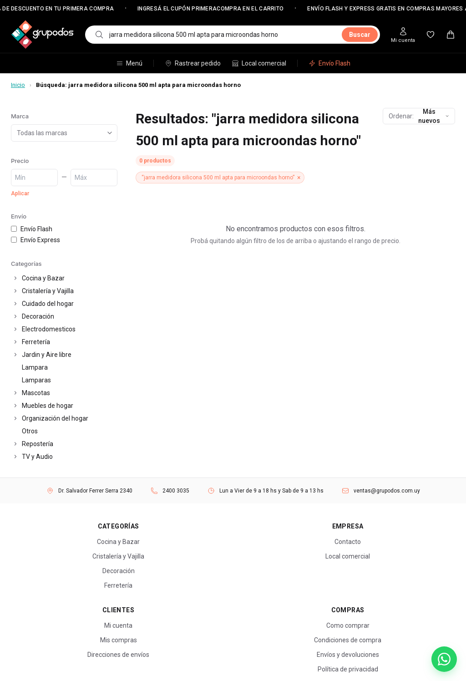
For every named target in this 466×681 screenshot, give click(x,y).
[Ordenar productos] (419, 116)
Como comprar (348, 625)
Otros (30, 431)
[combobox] (223, 34)
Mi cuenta (118, 625)
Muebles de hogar (47, 405)
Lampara (35, 367)
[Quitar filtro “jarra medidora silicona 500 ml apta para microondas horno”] (220, 177)
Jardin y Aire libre (46, 354)
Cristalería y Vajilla (48, 291)
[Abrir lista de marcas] (111, 133)
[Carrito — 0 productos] (450, 34)
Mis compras (118, 640)
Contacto (347, 541)
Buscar (359, 34)
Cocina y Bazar (43, 278)
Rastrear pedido (193, 63)
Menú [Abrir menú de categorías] (129, 63)
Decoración (38, 316)
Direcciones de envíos (118, 654)
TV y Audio (37, 456)
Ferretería (36, 342)
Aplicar (20, 193)
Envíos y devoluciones (348, 654)
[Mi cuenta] (403, 35)
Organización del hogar (55, 418)
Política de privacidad (348, 669)
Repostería (37, 443)
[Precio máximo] (94, 177)
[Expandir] (15, 278)
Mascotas (36, 392)
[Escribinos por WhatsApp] (444, 659)
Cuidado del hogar (48, 303)
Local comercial (259, 63)
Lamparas (36, 380)
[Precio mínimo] (34, 177)
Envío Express (35, 240)
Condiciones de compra (347, 640)
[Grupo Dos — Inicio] (42, 34)
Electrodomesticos (49, 329)
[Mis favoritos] (430, 34)
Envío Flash (329, 63)
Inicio (18, 84)
